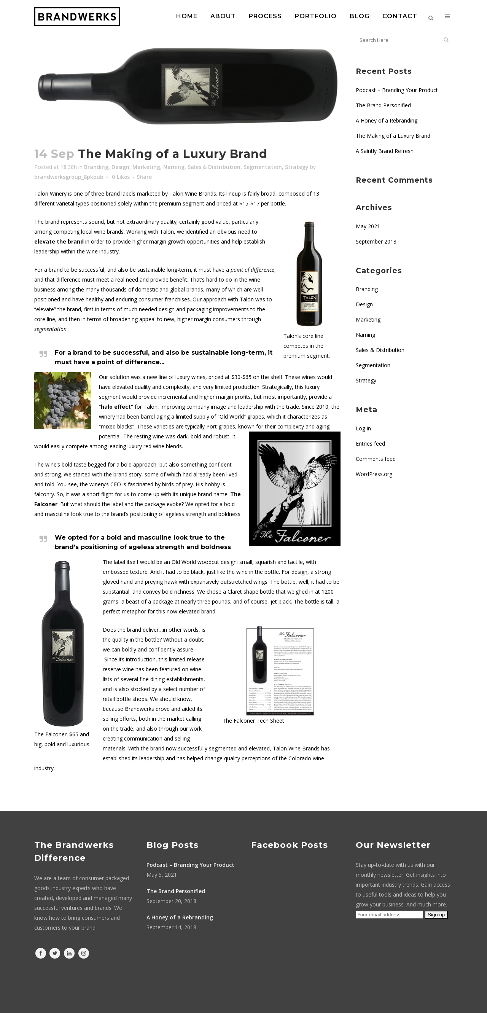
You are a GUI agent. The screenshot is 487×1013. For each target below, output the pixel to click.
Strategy (297, 166)
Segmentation (263, 166)
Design (120, 166)
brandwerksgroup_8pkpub (68, 176)
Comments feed (376, 458)
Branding (96, 166)
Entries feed (370, 443)
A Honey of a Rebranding (386, 120)
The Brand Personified (383, 105)
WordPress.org (374, 474)
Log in (363, 428)
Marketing (146, 166)
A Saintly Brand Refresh (385, 150)
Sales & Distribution (214, 166)
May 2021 (368, 226)
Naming (174, 166)
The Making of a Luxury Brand (393, 135)
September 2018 (376, 241)
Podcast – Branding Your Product (397, 90)
